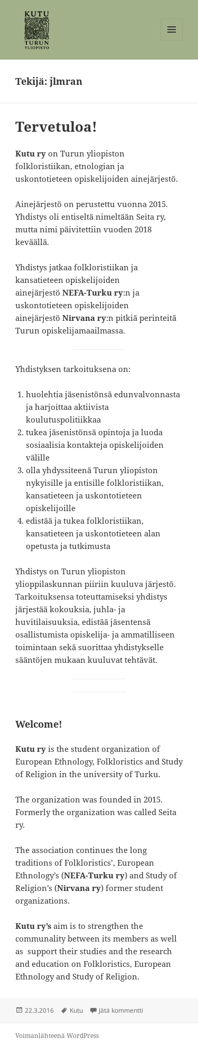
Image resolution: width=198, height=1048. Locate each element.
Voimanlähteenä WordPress (57, 1035)
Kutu (76, 1010)
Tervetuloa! (56, 126)
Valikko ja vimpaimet (172, 40)
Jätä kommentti (121, 1010)
